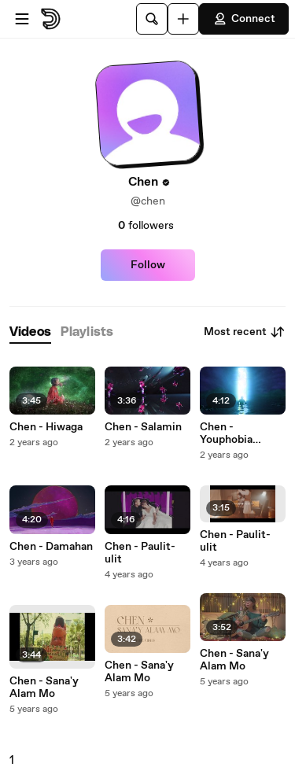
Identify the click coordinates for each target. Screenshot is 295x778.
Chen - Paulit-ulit (140, 553)
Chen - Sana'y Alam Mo (44, 687)
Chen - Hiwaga (46, 427)
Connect (243, 19)
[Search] (152, 19)
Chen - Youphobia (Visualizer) (229, 433)
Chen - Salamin (143, 427)
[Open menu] (22, 19)
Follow (148, 265)
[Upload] (183, 19)
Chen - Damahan (51, 546)
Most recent (245, 332)
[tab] (30, 332)
